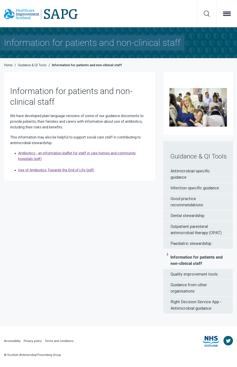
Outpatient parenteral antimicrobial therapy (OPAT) (196, 229)
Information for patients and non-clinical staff (197, 260)
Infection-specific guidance (195, 188)
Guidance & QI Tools (198, 156)
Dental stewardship (187, 215)
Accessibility (12, 341)
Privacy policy (33, 341)
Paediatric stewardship (191, 243)
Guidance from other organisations (189, 288)
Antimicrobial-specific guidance (190, 174)
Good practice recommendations (187, 201)
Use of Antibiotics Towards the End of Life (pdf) (56, 170)
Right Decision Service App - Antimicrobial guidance (196, 304)
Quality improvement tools (194, 274)
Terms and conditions (59, 341)
